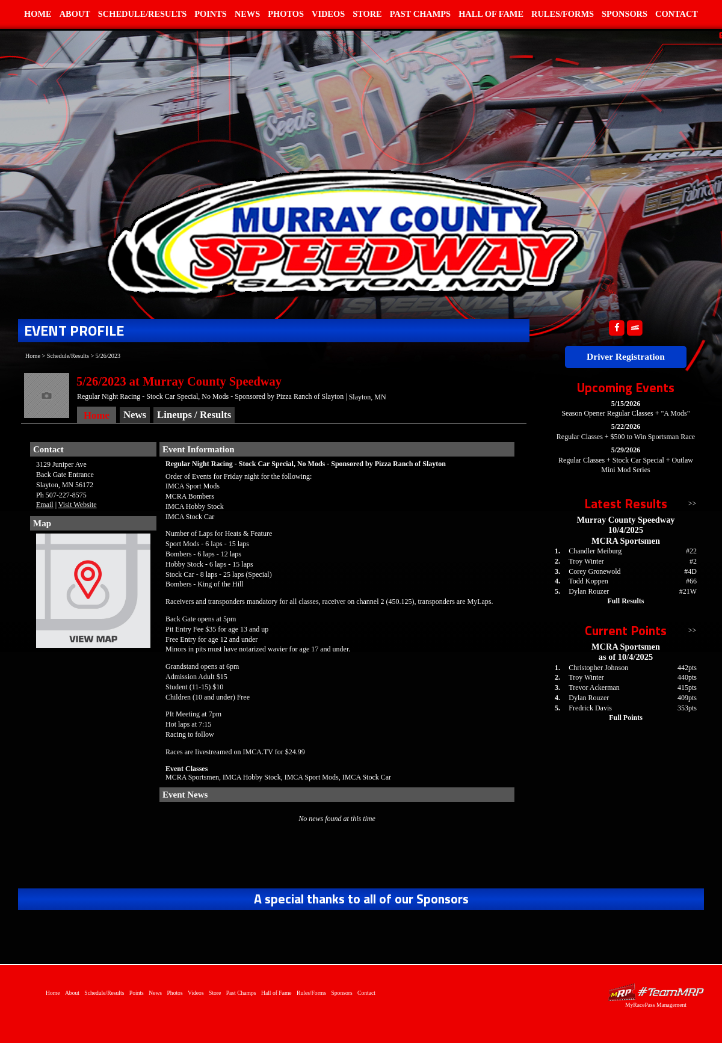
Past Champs (420, 14)
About (75, 14)
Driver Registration (626, 356)
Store (367, 14)
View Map (93, 594)
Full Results (625, 601)
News (247, 14)
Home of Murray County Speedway (343, 232)
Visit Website (77, 504)
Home (38, 14)
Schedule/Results (142, 14)
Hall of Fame (490, 14)
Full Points (626, 717)
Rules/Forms (562, 14)
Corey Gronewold (594, 571)
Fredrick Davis (590, 708)
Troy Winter (586, 561)
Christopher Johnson (598, 667)
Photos (286, 14)
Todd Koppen (588, 581)
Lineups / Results (194, 414)
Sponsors (624, 14)
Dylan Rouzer (589, 591)
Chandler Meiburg (595, 551)
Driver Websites (656, 992)
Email (45, 504)
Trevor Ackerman (594, 687)
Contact (676, 14)
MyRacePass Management (656, 1004)
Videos (328, 14)
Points (210, 14)
